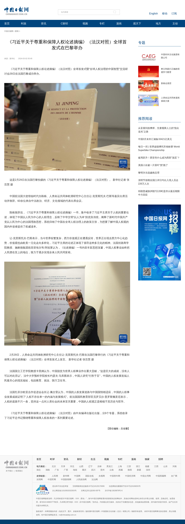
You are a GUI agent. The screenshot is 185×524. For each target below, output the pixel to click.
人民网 (55, 476)
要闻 (17, 31)
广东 (57, 470)
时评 (52, 459)
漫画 (119, 23)
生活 (93, 459)
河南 (174, 466)
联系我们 (19, 471)
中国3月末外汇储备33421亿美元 (155, 139)
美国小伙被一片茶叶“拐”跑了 (153, 165)
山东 (165, 466)
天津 (63, 466)
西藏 (121, 470)
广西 (66, 470)
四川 (93, 470)
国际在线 (89, 476)
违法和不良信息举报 (60, 486)
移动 (164, 13)
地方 (158, 23)
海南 (75, 470)
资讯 (43, 23)
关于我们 (9, 471)
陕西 (130, 470)
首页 (7, 23)
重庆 (84, 470)
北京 (54, 466)
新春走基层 (166, 83)
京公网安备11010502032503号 (64, 491)
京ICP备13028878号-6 (113, 491)
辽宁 (90, 466)
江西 (156, 466)
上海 (120, 466)
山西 (81, 466)
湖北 (38, 470)
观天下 (137, 23)
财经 (79, 459)
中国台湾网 (145, 476)
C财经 (64, 23)
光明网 (39, 479)
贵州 (102, 470)
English (153, 13)
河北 (72, 466)
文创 (175, 23)
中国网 (77, 476)
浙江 (138, 466)
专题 (141, 43)
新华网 (66, 476)
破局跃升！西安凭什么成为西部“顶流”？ (159, 157)
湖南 (48, 470)
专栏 (102, 23)
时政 (23, 23)
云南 (111, 470)
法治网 (95, 479)
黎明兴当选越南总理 (148, 172)
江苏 (129, 466)
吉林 (99, 466)
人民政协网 (81, 479)
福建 (147, 466)
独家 (147, 459)
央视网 (102, 476)
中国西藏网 (161, 476)
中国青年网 (115, 476)
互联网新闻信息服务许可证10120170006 (88, 486)
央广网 (174, 476)
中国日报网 (8, 31)
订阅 (174, 13)
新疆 (139, 470)
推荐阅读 (145, 119)
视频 (85, 23)
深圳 (148, 470)
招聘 (160, 459)
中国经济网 (130, 476)
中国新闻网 (66, 479)
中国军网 (52, 479)
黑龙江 (110, 466)
